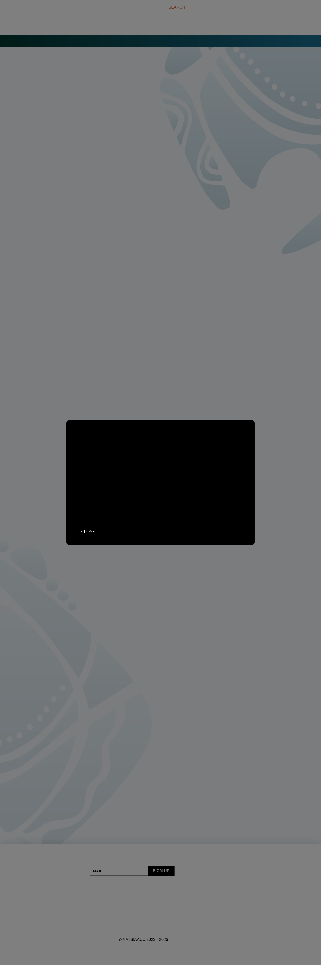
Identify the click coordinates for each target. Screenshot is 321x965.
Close (88, 531)
